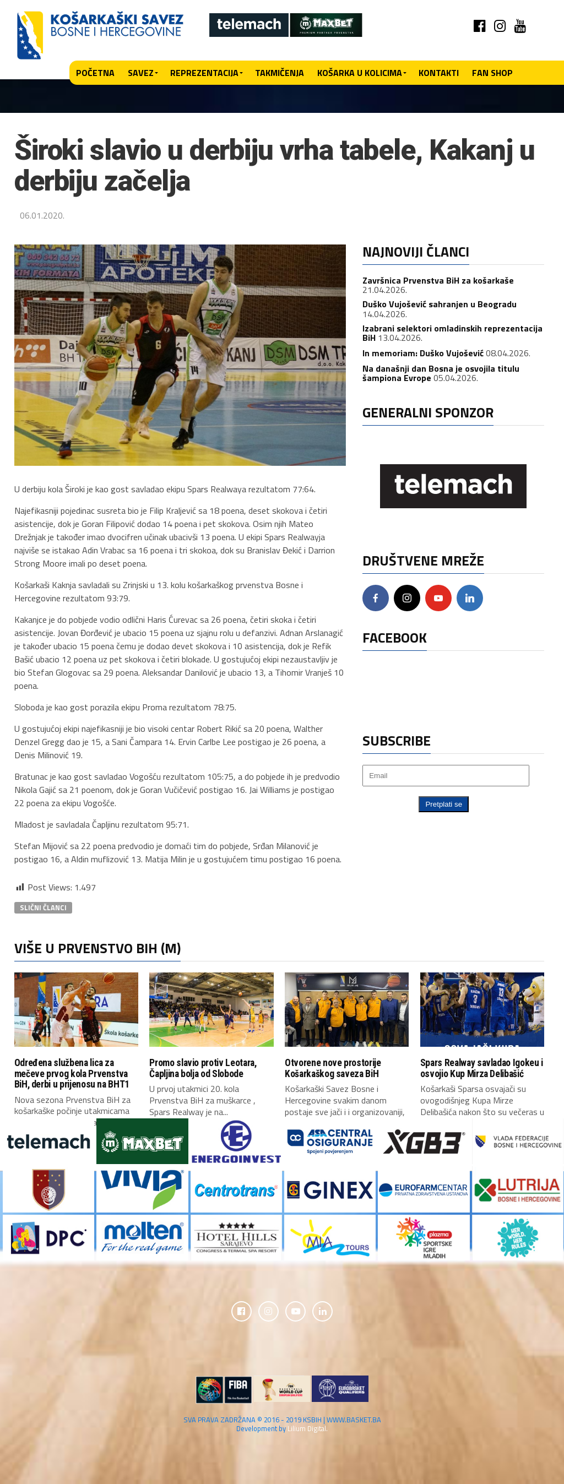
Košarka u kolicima (359, 72)
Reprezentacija (204, 72)
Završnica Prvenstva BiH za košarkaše (438, 280)
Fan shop (492, 72)
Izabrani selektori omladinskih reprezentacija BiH (452, 333)
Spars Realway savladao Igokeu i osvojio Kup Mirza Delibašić (481, 1068)
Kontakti (439, 72)
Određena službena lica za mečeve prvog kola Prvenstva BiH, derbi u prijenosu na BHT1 (71, 1073)
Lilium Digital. (308, 1429)
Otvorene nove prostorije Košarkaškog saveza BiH (333, 1068)
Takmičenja (279, 72)
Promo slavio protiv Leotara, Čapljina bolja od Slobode (202, 1068)
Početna (95, 72)
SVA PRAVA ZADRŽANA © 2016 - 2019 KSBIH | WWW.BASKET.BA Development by (282, 1425)
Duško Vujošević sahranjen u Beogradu (439, 304)
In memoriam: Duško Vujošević (423, 353)
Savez (141, 72)
